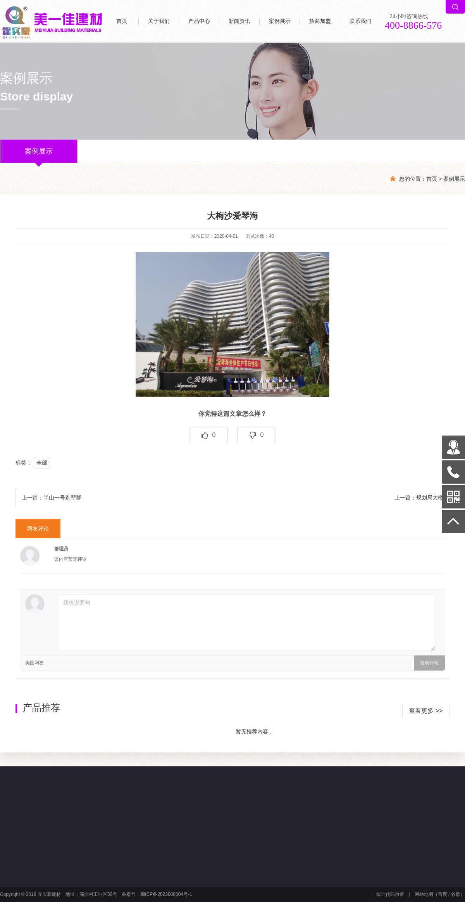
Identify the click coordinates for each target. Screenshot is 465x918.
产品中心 (199, 21)
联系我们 (360, 21)
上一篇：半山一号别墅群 (51, 497)
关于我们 (159, 21)
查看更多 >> (426, 710)
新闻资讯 (239, 21)
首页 (121, 21)
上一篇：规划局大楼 (418, 497)
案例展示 (280, 21)
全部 (41, 463)
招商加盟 (320, 21)
